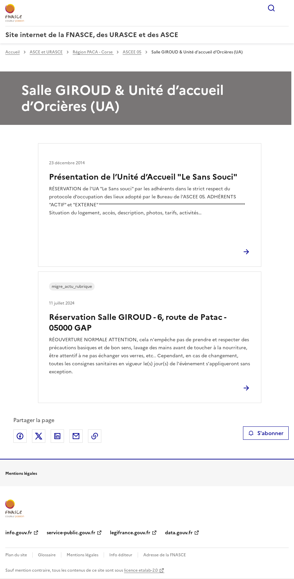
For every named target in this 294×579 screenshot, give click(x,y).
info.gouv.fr (18, 532)
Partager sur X (38, 436)
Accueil (12, 52)
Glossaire (47, 555)
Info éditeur (120, 555)
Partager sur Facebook (20, 436)
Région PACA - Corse (93, 52)
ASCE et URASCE (46, 52)
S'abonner (265, 433)
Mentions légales (82, 555)
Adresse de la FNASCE (164, 555)
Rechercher (271, 8)
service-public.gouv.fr (71, 532)
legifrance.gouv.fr (130, 532)
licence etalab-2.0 (141, 570)
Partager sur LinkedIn (57, 436)
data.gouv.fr (179, 532)
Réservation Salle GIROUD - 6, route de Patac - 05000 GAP (137, 322)
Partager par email (76, 436)
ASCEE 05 (132, 52)
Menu (284, 8)
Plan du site (16, 555)
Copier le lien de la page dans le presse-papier (94, 436)
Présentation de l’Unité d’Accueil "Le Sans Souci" (143, 177)
